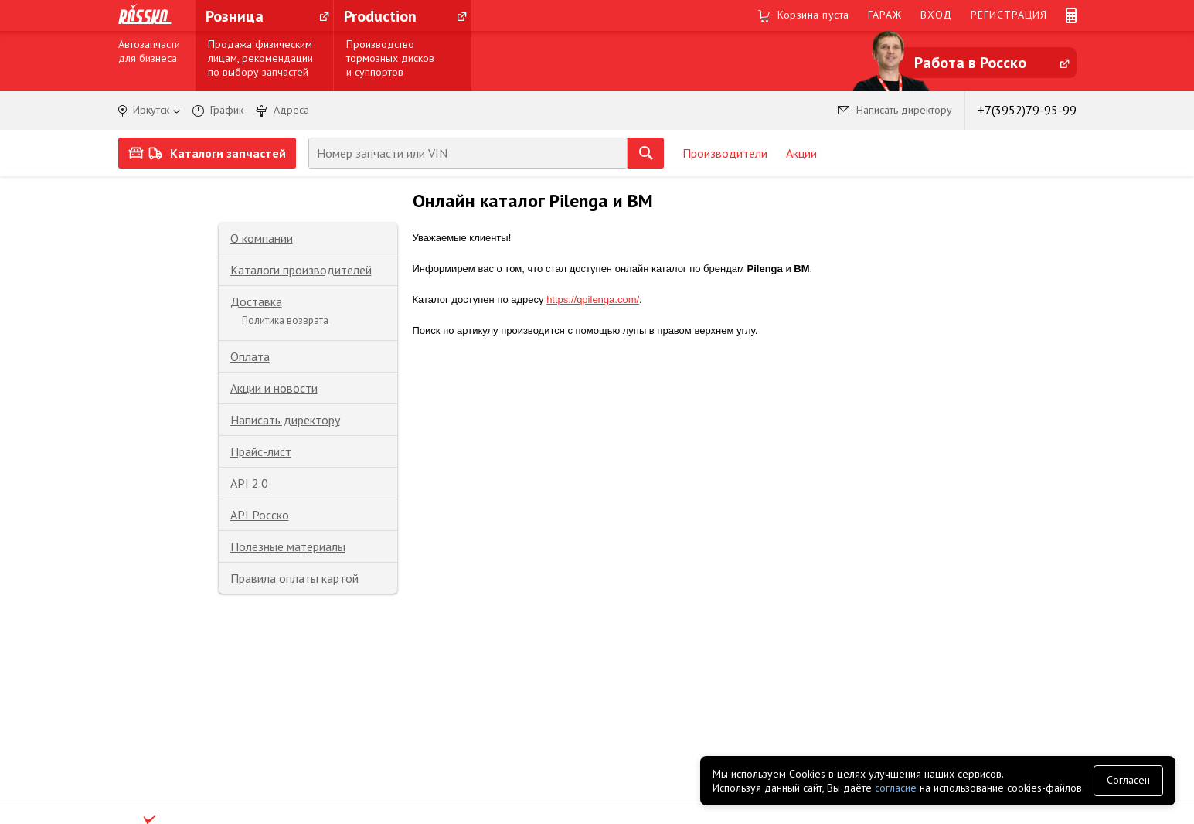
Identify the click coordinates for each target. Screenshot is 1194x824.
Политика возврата (285, 320)
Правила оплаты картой (294, 578)
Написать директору (285, 419)
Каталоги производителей (301, 270)
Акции (801, 153)
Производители (724, 153)
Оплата (250, 356)
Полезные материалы (287, 546)
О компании (261, 238)
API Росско (259, 515)
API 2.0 (249, 483)
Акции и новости (274, 388)
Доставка (256, 301)
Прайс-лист (260, 451)
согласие (896, 788)
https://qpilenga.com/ (592, 299)
